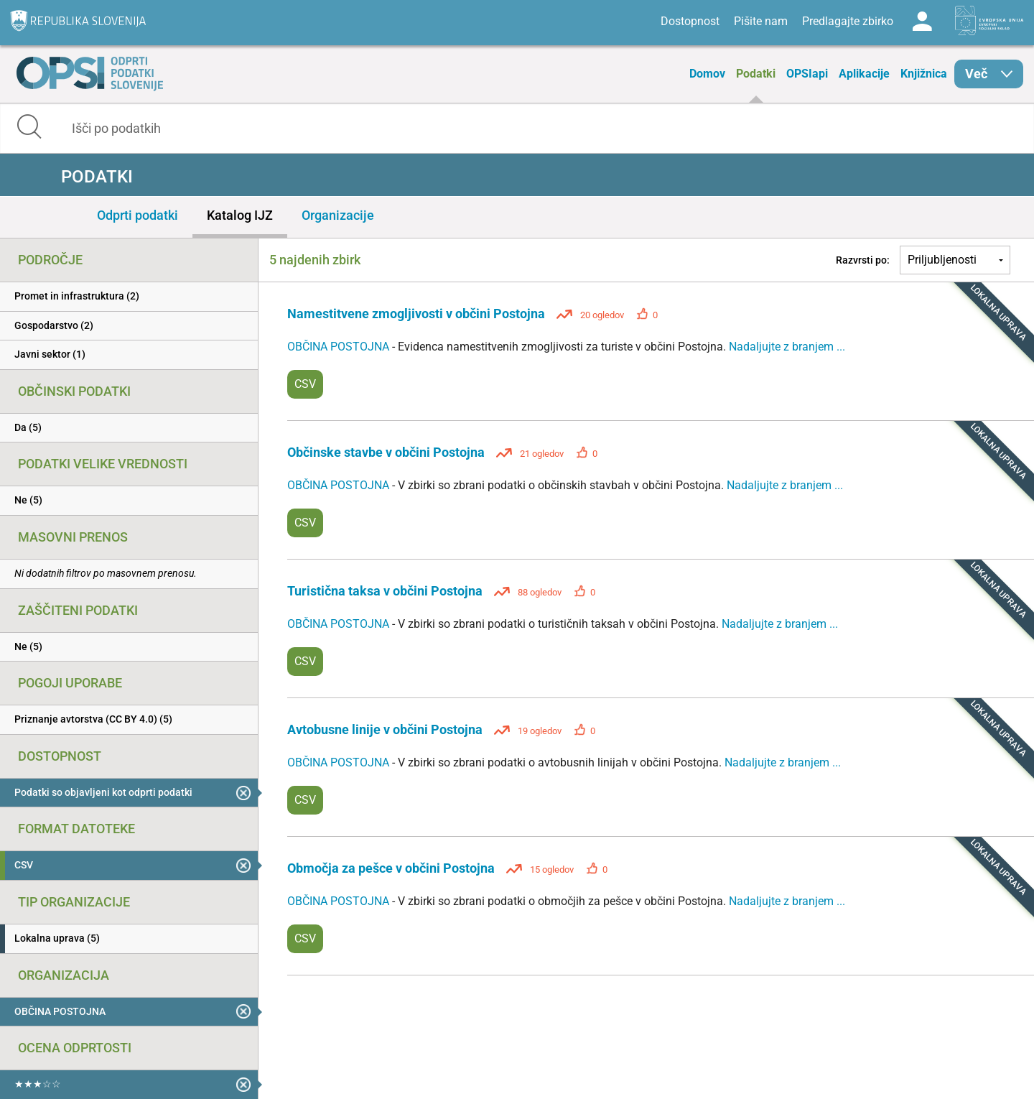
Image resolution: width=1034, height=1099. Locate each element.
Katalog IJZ (240, 215)
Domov (707, 73)
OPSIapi (807, 73)
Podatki (756, 73)
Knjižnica (923, 73)
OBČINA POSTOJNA (339, 346)
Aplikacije (864, 73)
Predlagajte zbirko (847, 21)
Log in (922, 21)
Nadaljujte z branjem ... (787, 346)
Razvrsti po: (863, 260)
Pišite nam (761, 21)
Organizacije (338, 215)
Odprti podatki (137, 215)
